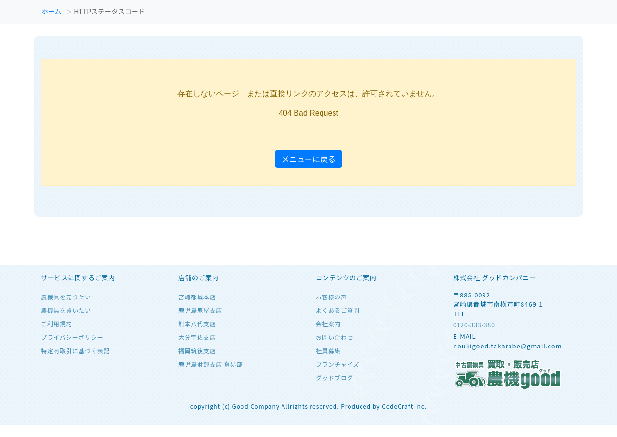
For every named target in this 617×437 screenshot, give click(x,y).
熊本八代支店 (197, 324)
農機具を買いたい (66, 310)
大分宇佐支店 (197, 337)
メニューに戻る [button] (308, 159)
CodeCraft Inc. (404, 406)
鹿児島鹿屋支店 (200, 310)
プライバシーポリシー (72, 337)
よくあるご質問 (338, 310)
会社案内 (328, 324)
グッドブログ (334, 377)
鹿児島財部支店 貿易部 (210, 364)
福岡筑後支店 (197, 351)
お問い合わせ (334, 337)
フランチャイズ (338, 364)
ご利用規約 (56, 324)
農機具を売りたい (66, 297)
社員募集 (328, 351)
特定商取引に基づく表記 (75, 351)
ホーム (51, 11)
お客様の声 (331, 297)
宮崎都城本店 (197, 297)
